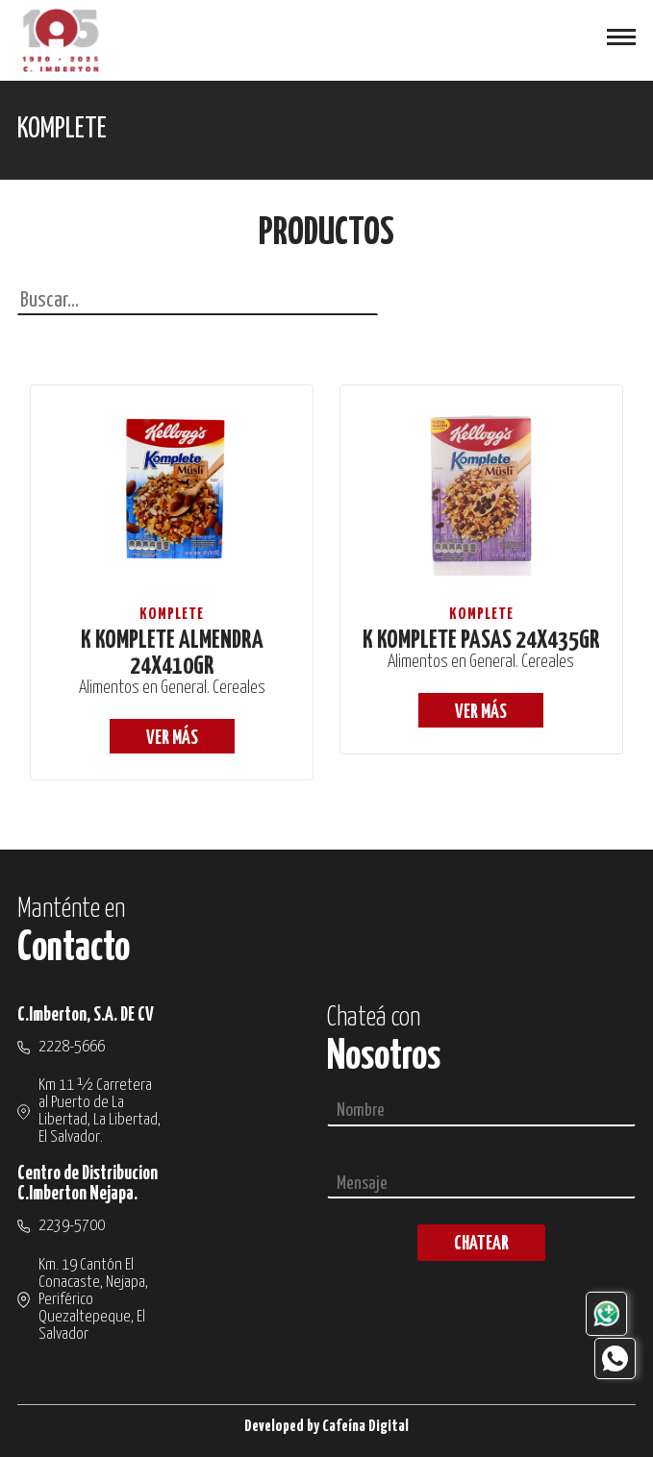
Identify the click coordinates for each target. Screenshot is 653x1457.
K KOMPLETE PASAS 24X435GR (481, 641)
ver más (172, 738)
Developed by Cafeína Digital (326, 1427)
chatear (481, 1244)
